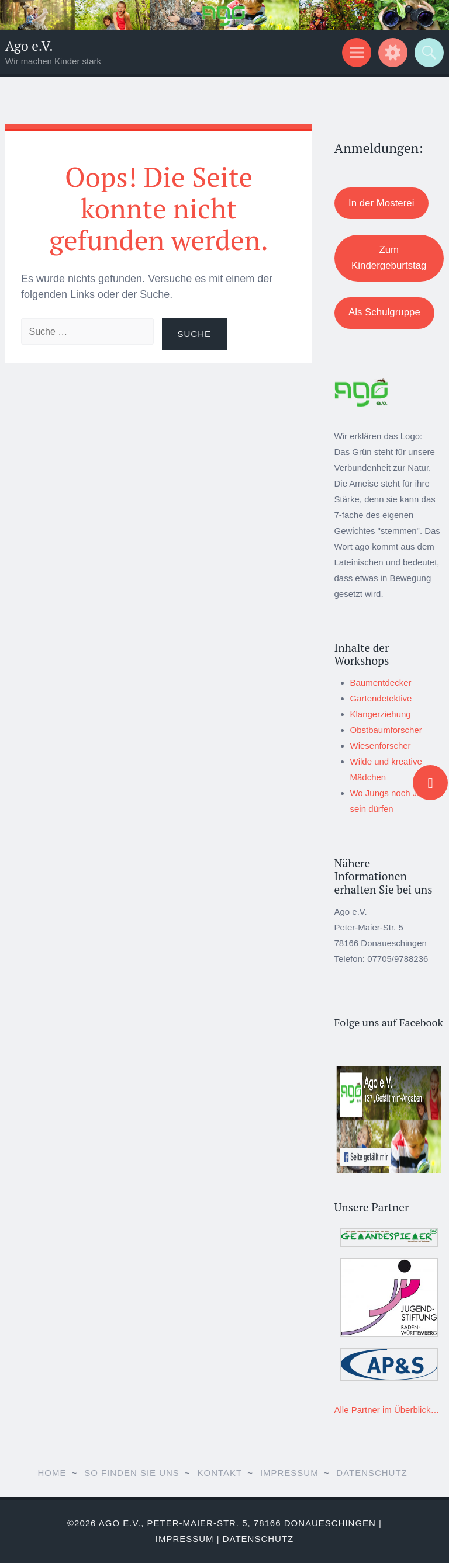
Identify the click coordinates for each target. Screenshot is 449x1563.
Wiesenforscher (380, 746)
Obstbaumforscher (386, 730)
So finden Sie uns (131, 1473)
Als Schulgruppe (384, 312)
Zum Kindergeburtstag (388, 257)
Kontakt (220, 1473)
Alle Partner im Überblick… (387, 1410)
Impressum (289, 1473)
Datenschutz (371, 1473)
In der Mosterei (381, 203)
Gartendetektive (381, 698)
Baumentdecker (381, 682)
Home (51, 1473)
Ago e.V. (29, 46)
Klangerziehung (380, 714)
